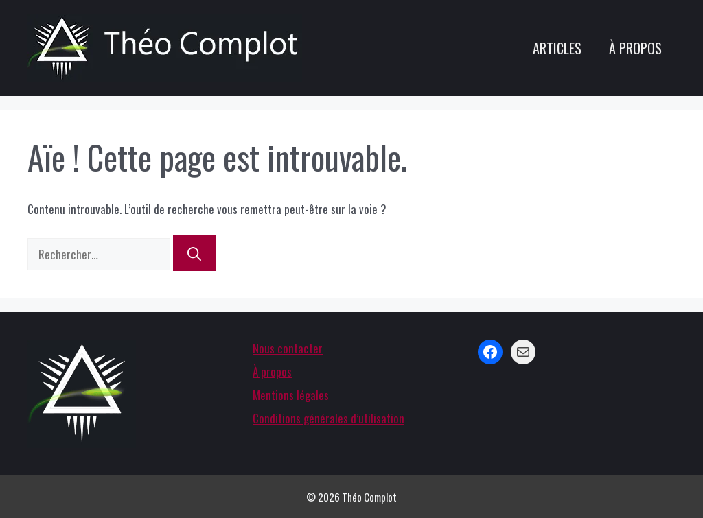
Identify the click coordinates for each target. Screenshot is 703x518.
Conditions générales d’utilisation (328, 418)
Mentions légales (291, 394)
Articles (557, 48)
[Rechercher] (194, 253)
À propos (635, 48)
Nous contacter (288, 348)
